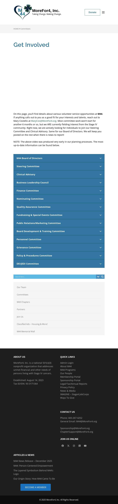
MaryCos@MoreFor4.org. (44, 120)
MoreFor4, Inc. (45, 10)
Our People (66, 373)
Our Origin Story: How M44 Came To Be (34, 478)
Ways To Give (67, 397)
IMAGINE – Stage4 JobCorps (74, 394)
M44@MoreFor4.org (86, 421)
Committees (22, 294)
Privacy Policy (67, 387)
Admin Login (66, 362)
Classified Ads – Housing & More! (32, 324)
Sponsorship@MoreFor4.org (75, 428)
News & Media (67, 390)
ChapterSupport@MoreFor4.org (76, 431)
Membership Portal (70, 376)
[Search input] (55, 277)
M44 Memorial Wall (26, 331)
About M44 (66, 366)
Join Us (20, 316)
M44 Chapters (23, 302)
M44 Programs (68, 369)
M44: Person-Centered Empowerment (33, 465)
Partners (21, 309)
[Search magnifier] (102, 277)
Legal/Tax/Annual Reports (73, 383)
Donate (92, 12)
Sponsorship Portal (70, 380)
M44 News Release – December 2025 (32, 460)
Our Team (21, 287)
